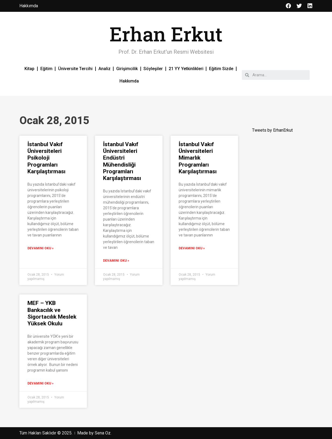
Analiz (104, 68)
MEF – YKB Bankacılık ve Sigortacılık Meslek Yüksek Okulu (51, 313)
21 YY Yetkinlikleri (186, 68)
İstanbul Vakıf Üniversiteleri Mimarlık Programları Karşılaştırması (198, 158)
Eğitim (46, 68)
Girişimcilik (127, 68)
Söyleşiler (153, 68)
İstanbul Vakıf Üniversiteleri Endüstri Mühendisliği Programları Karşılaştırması (122, 161)
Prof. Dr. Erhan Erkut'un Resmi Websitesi (166, 52)
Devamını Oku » (40, 248)
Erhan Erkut (166, 34)
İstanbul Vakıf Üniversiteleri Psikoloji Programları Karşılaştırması (46, 158)
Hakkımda (129, 81)
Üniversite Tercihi (75, 68)
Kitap (29, 68)
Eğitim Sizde (221, 68)
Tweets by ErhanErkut (272, 130)
